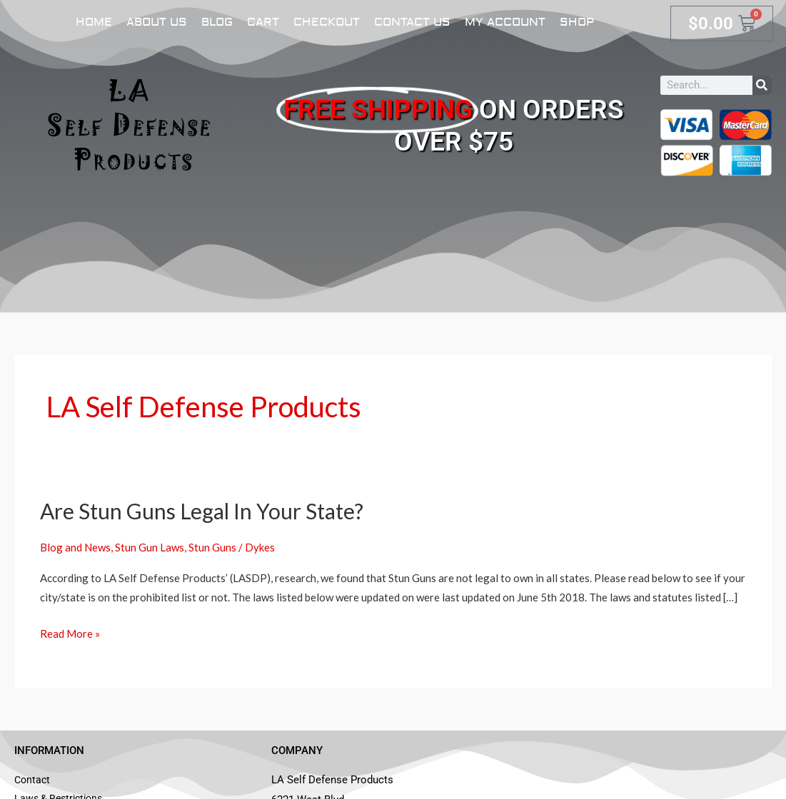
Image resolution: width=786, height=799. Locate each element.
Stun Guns (212, 547)
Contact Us (412, 22)
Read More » (70, 632)
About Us (156, 22)
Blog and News (75, 547)
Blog (217, 22)
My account (505, 22)
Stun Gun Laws (149, 547)
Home (94, 22)
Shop (577, 22)
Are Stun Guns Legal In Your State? (201, 511)
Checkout (326, 22)
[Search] (762, 85)
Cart (263, 22)
